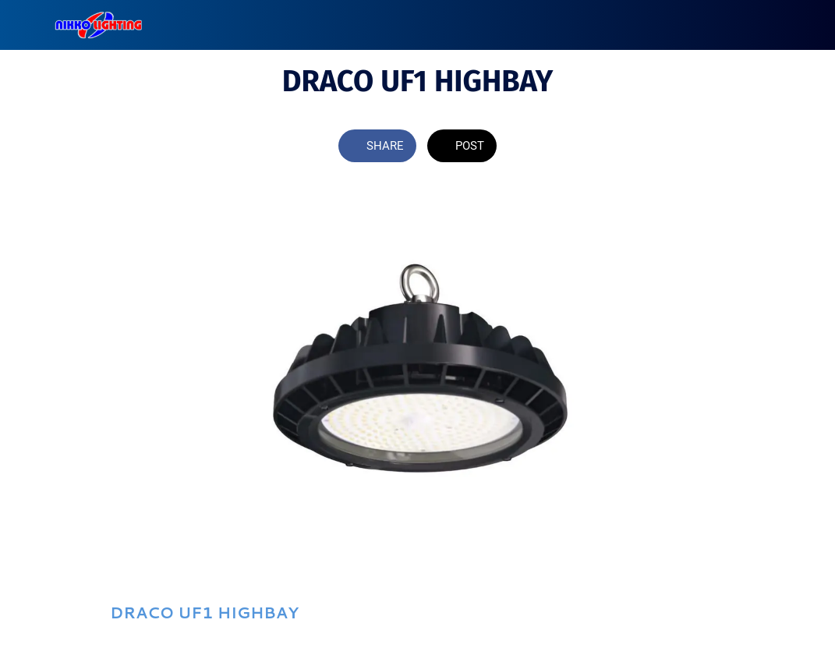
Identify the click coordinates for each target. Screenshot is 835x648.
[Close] (25, 25)
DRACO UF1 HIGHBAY (204, 612)
